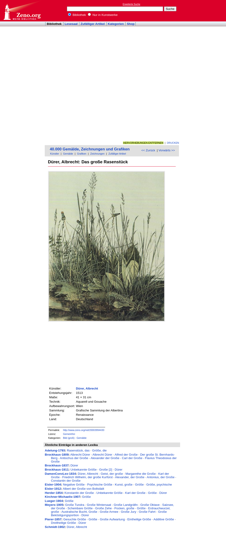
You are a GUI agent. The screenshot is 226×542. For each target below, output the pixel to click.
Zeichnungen (97, 153)
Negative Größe (74, 484)
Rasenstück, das (78, 450)
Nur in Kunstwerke (103, 15)
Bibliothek (77, 15)
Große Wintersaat (99, 505)
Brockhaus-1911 (56, 469)
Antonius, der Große (161, 477)
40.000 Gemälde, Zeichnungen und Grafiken (90, 149)
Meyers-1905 (54, 505)
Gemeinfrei (69, 434)
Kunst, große (123, 484)
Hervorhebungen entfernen (143, 142)
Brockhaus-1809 (56, 454)
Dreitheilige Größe (63, 522)
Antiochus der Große (74, 458)
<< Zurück (148, 150)
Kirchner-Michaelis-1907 (62, 496)
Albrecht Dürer (80, 454)
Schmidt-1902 (55, 527)
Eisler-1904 (53, 484)
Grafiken (81, 153)
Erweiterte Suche (131, 4)
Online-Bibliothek (22, 10)
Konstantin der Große (79, 493)
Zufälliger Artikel (93, 24)
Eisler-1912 (53, 488)
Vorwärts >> (166, 150)
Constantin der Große (65, 480)
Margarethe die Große (140, 473)
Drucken (173, 142)
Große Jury (128, 511)
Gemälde (68, 153)
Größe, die (99, 450)
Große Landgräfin (126, 505)
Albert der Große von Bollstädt (83, 488)
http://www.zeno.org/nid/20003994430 (83, 430)
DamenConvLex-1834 (60, 473)
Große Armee (109, 511)
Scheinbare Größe (80, 508)
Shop (130, 24)
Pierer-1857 (53, 519)
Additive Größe (164, 519)
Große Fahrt (147, 511)
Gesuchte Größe (74, 519)
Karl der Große (135, 493)
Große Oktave (150, 505)
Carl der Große (132, 458)
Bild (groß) (68, 438)
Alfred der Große (126, 454)
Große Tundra (74, 505)
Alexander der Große (105, 458)
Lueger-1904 (54, 501)
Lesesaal (71, 24)
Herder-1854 (53, 493)
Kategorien (116, 24)
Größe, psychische (159, 484)
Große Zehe (103, 508)
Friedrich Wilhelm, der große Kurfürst (87, 477)
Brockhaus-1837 (56, 465)
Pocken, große (124, 508)
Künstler (54, 153)
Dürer (74, 465)
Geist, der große (112, 473)
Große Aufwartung (112, 519)
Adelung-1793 (55, 450)
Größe (139, 484)
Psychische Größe (99, 484)
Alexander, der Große (129, 477)
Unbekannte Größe (83, 469)
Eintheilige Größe (139, 519)
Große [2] (105, 469)
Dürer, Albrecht (87, 388)
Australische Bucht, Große (79, 511)
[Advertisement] (198, 69)
